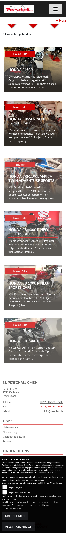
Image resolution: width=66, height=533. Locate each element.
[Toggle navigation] (55, 9)
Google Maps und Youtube (19, 492)
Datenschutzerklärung (46, 472)
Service (7, 441)
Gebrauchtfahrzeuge (14, 436)
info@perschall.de (53, 411)
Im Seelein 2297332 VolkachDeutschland (11, 392)
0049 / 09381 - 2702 (51, 401)
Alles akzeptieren (18, 526)
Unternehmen (10, 427)
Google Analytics (15, 487)
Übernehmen (15, 516)
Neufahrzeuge (10, 432)
